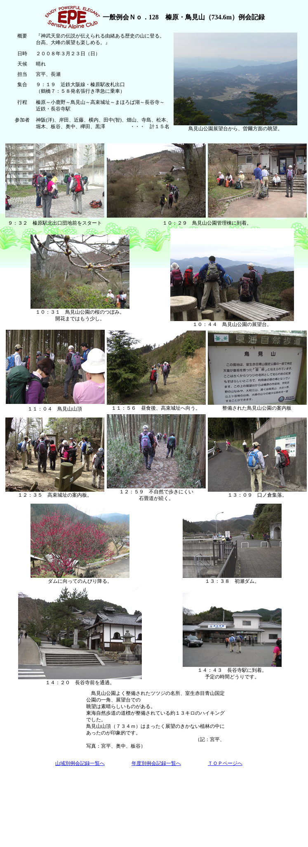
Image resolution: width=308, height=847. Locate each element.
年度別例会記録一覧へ (156, 763)
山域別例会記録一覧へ (80, 763)
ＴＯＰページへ (225, 763)
